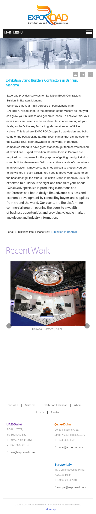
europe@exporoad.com (71, 487)
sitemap (51, 509)
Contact (55, 412)
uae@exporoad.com (22, 452)
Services (30, 405)
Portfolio (13, 405)
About (77, 405)
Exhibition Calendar (55, 405)
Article (40, 412)
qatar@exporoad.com (71, 447)
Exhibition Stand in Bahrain (60, 178)
